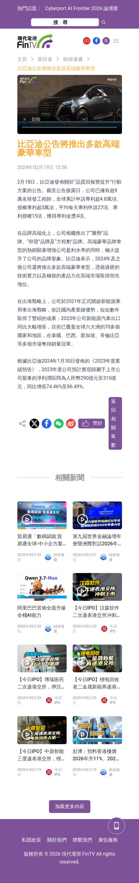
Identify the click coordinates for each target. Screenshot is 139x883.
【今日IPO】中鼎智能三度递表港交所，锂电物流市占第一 (41, 755)
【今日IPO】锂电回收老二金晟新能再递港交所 (97, 684)
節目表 (45, 59)
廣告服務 (108, 840)
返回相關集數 (113, 423)
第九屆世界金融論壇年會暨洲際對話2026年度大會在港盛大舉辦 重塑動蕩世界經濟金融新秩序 (97, 540)
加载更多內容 (69, 806)
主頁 (22, 59)
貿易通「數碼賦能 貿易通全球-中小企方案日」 (40, 540)
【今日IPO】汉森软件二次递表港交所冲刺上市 (97, 612)
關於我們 (57, 840)
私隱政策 (31, 840)
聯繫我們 (82, 840)
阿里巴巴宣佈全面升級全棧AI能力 (41, 611)
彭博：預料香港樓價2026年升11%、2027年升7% (96, 755)
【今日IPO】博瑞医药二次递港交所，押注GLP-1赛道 (40, 684)
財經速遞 (73, 59)
